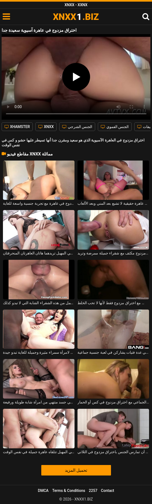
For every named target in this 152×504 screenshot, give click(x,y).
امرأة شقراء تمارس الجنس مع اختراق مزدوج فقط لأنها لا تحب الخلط (113, 303)
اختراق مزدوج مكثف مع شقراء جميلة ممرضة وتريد (113, 253)
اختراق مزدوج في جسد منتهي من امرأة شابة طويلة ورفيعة (39, 402)
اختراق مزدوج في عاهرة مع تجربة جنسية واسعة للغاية (39, 203)
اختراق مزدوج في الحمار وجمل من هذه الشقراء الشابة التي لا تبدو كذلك (39, 303)
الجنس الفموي (115, 127)
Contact (107, 490)
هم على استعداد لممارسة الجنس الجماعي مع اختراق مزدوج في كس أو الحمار (113, 402)
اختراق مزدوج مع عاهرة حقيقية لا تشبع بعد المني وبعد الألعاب (113, 203)
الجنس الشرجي (77, 127)
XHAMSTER (17, 127)
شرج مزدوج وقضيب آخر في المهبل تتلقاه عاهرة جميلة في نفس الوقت (39, 452)
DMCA (43, 490)
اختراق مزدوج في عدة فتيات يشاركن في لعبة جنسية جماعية (113, 352)
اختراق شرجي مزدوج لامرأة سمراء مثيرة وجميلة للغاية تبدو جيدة (39, 352)
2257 (93, 490)
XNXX (46, 127)
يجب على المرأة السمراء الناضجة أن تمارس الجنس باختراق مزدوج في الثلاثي (113, 452)
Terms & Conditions (68, 490)
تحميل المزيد (76, 470)
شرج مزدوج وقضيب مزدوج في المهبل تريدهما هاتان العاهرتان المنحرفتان (39, 253)
